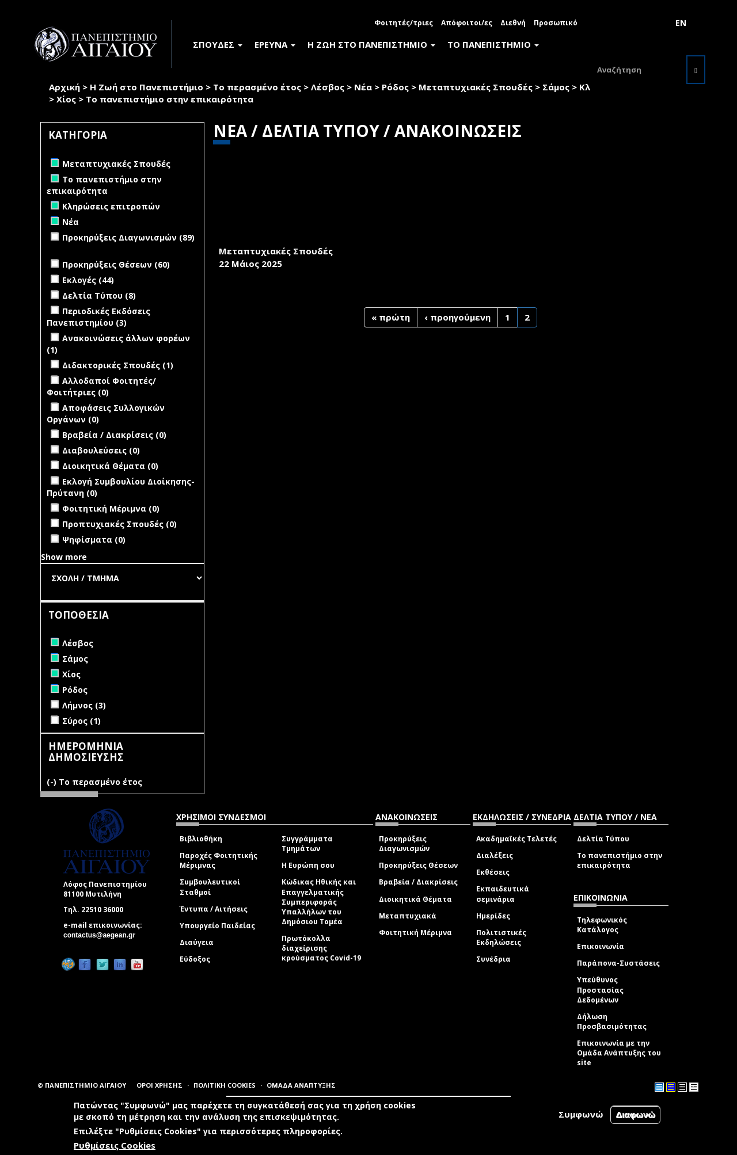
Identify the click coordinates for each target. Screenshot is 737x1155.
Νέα (363, 87)
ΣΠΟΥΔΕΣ (217, 44)
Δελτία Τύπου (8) (99, 295)
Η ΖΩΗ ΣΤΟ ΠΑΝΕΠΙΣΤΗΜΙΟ (371, 44)
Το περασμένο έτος (257, 87)
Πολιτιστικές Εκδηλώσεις (501, 937)
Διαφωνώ (635, 1114)
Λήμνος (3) (84, 705)
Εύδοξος (195, 959)
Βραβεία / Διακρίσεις (418, 882)
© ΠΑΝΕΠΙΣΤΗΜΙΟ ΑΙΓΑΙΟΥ (81, 1085)
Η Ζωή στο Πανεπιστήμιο (146, 87)
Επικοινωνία (600, 946)
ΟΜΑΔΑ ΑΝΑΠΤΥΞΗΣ (301, 1085)
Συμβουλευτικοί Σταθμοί (210, 887)
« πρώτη (390, 317)
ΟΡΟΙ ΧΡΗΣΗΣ (159, 1085)
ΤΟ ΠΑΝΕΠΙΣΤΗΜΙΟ (493, 44)
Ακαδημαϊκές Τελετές (516, 839)
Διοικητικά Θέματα (415, 899)
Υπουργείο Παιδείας (217, 926)
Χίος (66, 99)
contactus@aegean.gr (102, 935)
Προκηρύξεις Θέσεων (418, 865)
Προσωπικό (556, 23)
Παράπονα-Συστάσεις (618, 963)
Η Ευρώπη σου (308, 865)
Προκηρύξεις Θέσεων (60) (116, 264)
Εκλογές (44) (88, 280)
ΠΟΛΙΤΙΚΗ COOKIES (224, 1085)
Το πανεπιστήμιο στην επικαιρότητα (619, 860)
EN (680, 22)
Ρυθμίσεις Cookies (114, 1145)
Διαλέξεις (494, 855)
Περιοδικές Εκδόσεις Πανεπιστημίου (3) (98, 317)
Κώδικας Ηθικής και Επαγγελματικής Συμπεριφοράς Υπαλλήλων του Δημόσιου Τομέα (319, 902)
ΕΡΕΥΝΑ (274, 44)
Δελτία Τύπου (603, 839)
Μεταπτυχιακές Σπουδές (476, 87)
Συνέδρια (493, 959)
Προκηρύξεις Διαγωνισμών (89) (128, 237)
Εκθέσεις (493, 872)
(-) (53, 781)
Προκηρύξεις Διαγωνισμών (404, 843)
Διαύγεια (197, 942)
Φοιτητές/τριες (403, 23)
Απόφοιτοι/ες (466, 23)
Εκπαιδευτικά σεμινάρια (502, 894)
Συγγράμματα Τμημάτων (307, 843)
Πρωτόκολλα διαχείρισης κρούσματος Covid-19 (321, 948)
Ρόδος (395, 87)
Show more (64, 556)
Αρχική (64, 87)
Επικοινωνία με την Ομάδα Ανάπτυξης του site (619, 1053)
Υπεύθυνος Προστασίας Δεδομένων (600, 989)
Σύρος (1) (81, 720)
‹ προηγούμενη (457, 317)
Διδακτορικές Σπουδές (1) (117, 365)
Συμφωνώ (581, 1114)
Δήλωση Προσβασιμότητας (612, 1021)
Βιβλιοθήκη (201, 839)
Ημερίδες (493, 916)
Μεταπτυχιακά (407, 916)
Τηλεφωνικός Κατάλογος (602, 925)
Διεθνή (513, 23)
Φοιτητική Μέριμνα (415, 932)
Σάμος (555, 87)
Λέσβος (327, 87)
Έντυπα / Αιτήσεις (214, 909)
